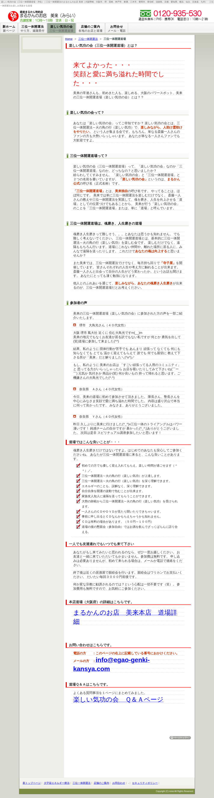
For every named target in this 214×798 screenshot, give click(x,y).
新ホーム (9, 28)
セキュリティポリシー (145, 783)
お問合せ (117, 28)
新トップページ (32, 783)
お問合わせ (118, 783)
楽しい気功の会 (61, 28)
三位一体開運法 (33, 28)
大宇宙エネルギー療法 (57, 783)
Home (69, 38)
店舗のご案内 (91, 28)
